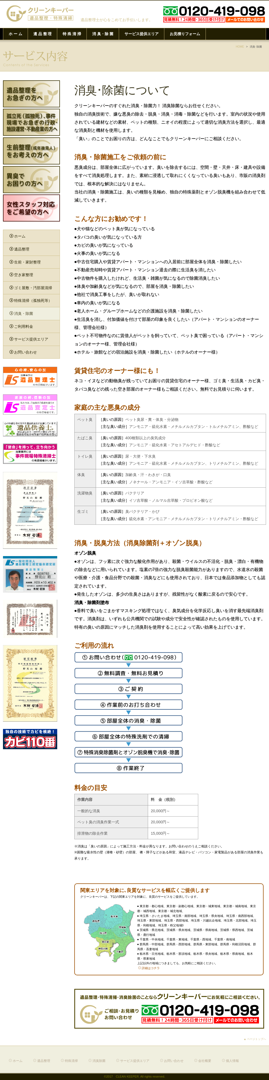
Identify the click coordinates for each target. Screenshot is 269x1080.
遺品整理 (19, 249)
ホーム (17, 236)
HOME (240, 46)
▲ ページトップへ (255, 1039)
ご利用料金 (21, 326)
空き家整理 (21, 275)
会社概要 (202, 1061)
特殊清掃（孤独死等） (30, 300)
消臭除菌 (96, 1061)
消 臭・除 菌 (102, 34)
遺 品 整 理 (42, 34)
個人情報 (230, 1061)
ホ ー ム (15, 34)
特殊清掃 (69, 1061)
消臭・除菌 (21, 313)
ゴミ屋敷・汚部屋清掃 (30, 288)
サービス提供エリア (141, 34)
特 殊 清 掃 (72, 34)
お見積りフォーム (185, 34)
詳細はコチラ (149, 968)
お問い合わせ (23, 352)
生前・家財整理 (25, 262)
